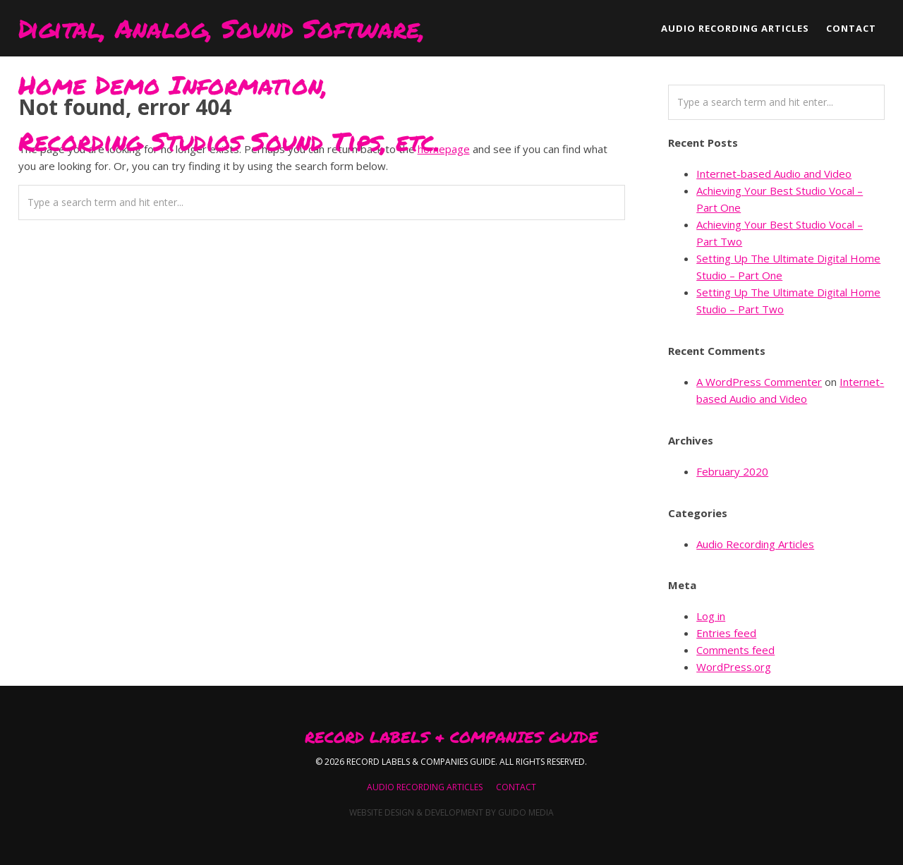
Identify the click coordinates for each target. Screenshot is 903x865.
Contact (516, 787)
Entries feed (726, 633)
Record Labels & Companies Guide (451, 737)
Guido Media (526, 812)
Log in (710, 616)
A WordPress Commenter (759, 382)
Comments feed (735, 650)
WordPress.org (733, 667)
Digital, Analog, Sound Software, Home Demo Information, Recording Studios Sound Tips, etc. (229, 33)
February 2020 (732, 471)
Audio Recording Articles (755, 544)
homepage (444, 149)
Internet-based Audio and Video (774, 174)
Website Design (381, 812)
